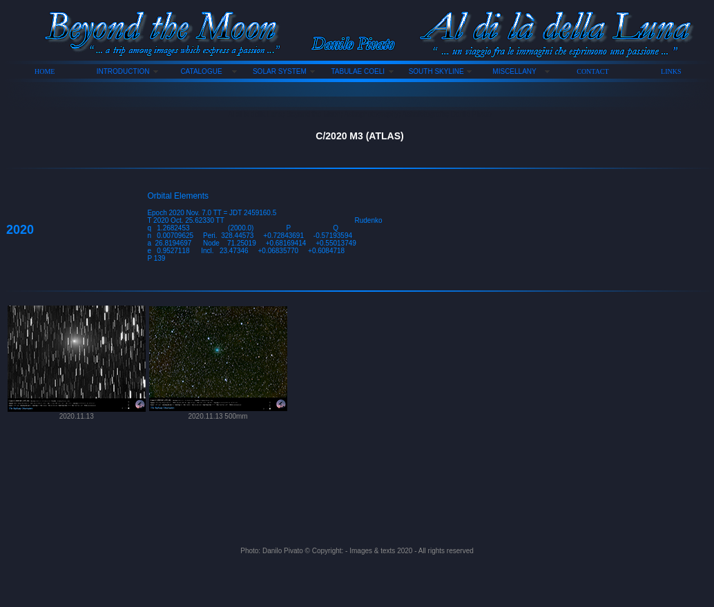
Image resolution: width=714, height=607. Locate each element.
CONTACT (592, 71)
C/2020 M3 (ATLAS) (359, 135)
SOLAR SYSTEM (280, 71)
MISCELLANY (514, 71)
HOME (45, 71)
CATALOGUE (201, 71)
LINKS (671, 71)
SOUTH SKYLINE (436, 71)
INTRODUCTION (123, 71)
